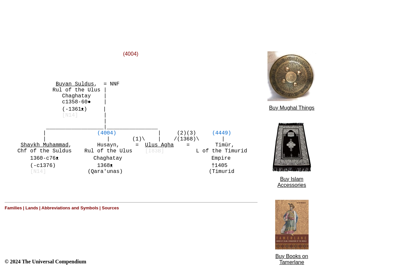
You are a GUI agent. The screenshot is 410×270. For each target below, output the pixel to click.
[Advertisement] (86, 17)
